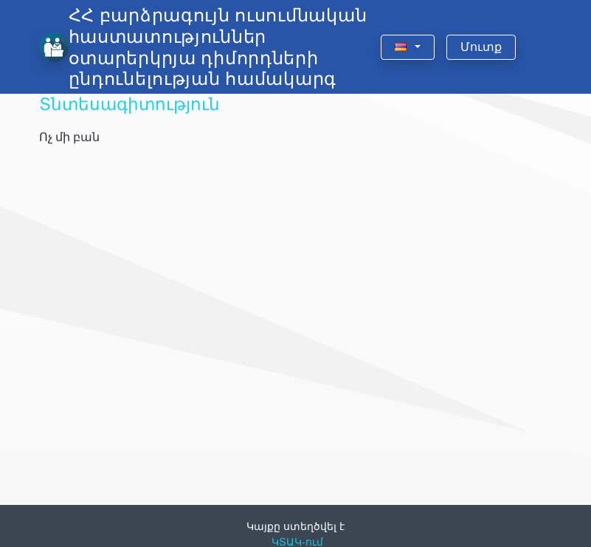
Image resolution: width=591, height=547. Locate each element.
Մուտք (481, 46)
